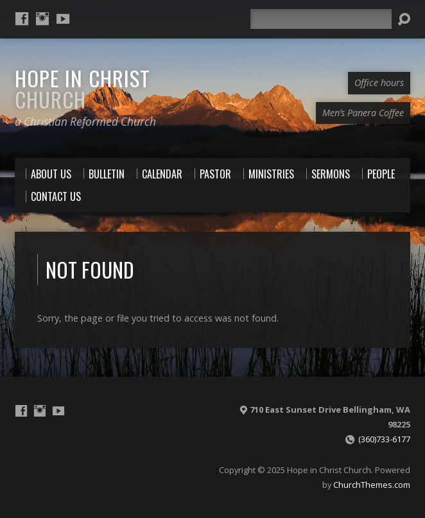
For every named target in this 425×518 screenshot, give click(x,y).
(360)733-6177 (384, 439)
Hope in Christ (82, 88)
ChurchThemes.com (371, 484)
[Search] (321, 19)
